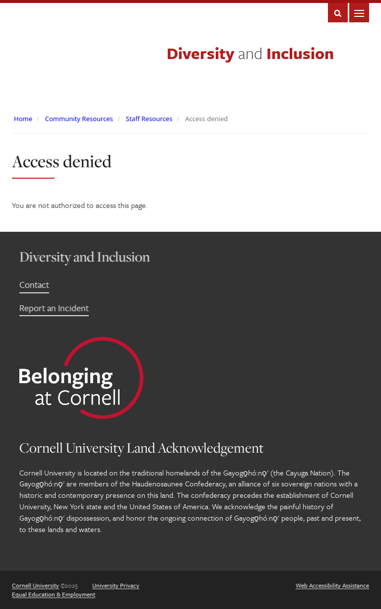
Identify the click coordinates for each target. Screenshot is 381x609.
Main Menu (359, 12)
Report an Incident (54, 307)
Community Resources (79, 118)
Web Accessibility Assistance (332, 585)
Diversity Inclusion (250, 53)
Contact (34, 284)
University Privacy (115, 585)
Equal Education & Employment (53, 594)
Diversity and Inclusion (84, 256)
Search (338, 12)
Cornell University (35, 585)
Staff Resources (149, 118)
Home (23, 118)
